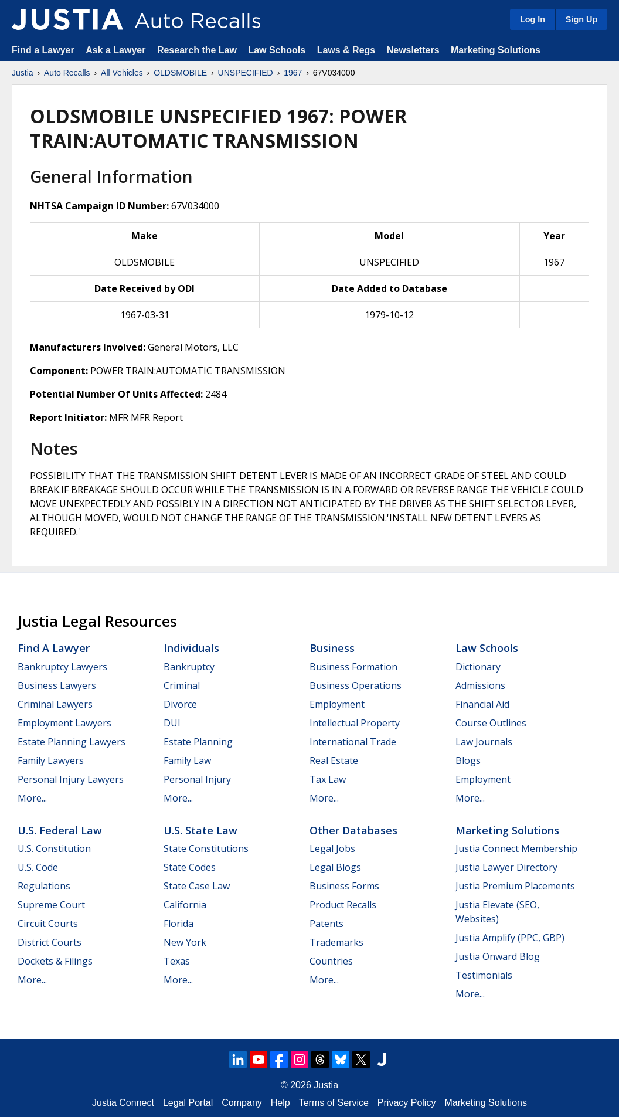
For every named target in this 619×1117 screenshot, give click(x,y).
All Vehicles (122, 72)
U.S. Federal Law (60, 830)
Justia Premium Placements (515, 886)
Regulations (44, 886)
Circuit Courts (48, 923)
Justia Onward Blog (497, 956)
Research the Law (197, 50)
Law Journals (483, 741)
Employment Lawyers (64, 723)
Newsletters (413, 50)
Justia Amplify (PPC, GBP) (509, 937)
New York (185, 942)
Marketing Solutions (495, 50)
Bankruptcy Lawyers (62, 666)
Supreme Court (51, 904)
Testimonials (483, 975)
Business (332, 648)
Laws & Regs (346, 50)
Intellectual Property (355, 723)
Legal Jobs (332, 848)
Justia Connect (123, 1103)
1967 (293, 72)
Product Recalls (343, 904)
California (185, 904)
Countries (331, 961)
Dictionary (478, 666)
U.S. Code (38, 867)
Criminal (182, 685)
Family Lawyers (51, 760)
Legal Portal (188, 1103)
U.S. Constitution (54, 848)
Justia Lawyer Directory (506, 867)
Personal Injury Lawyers (71, 779)
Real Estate (334, 760)
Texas (177, 961)
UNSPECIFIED (245, 72)
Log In (532, 19)
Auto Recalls (67, 72)
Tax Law (328, 779)
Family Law (187, 760)
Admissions (480, 685)
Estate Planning (198, 741)
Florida (178, 923)
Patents (326, 923)
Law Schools (276, 50)
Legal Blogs (335, 867)
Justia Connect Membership (516, 848)
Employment (337, 704)
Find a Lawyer (43, 50)
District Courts (49, 942)
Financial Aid (482, 704)
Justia (22, 72)
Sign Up (581, 19)
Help (280, 1103)
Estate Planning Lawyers (71, 741)
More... (32, 798)
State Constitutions (206, 848)
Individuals (191, 648)
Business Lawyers (57, 685)
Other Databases (353, 830)
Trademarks (336, 942)
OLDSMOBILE (180, 72)
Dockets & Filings (55, 961)
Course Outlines (490, 723)
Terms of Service (334, 1103)
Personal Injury (197, 779)
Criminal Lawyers (55, 704)
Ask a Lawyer (117, 50)
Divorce (180, 704)
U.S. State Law (200, 830)
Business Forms (344, 886)
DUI (172, 723)
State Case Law (197, 886)
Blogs (468, 760)
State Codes (190, 867)
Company (241, 1103)
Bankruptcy (189, 666)
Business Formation (353, 666)
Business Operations (356, 685)
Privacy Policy (406, 1103)
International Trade (353, 741)
